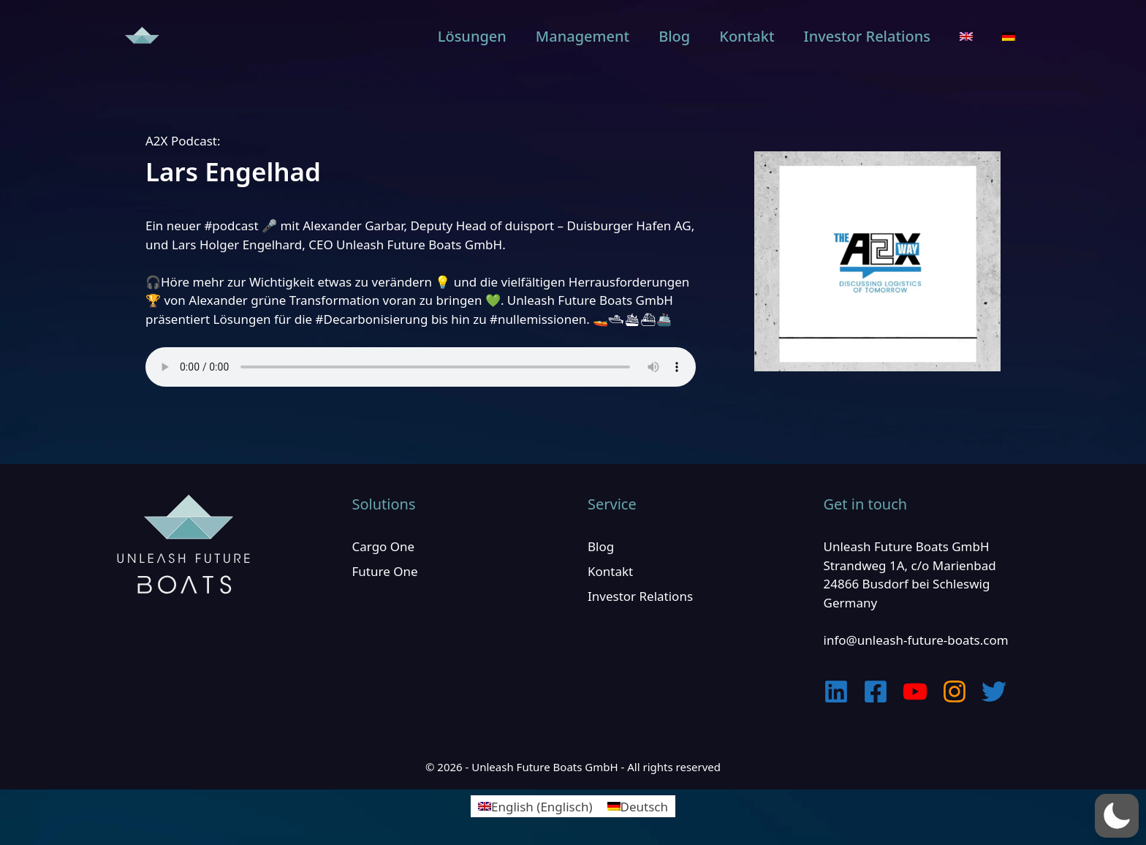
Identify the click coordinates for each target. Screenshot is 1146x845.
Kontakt (746, 36)
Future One (385, 571)
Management (582, 36)
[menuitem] (966, 36)
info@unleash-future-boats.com (916, 640)
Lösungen (472, 36)
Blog (674, 36)
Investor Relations (867, 36)
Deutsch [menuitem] (644, 806)
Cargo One (383, 546)
